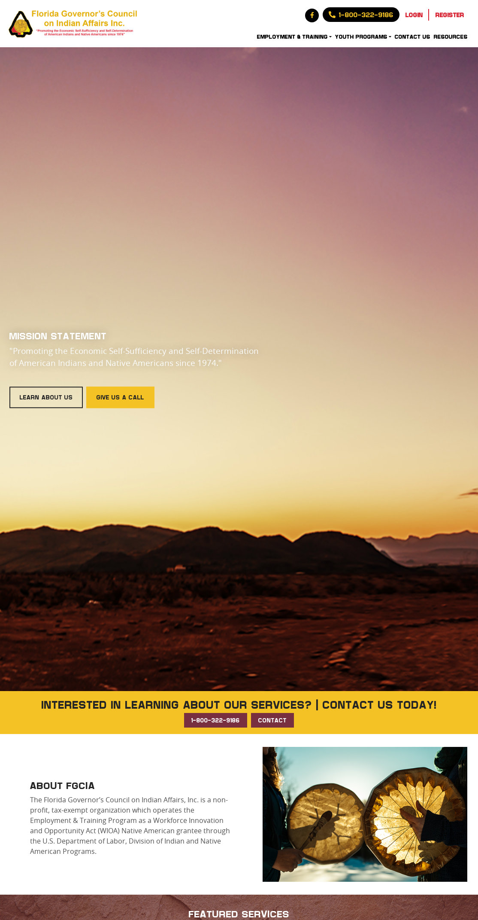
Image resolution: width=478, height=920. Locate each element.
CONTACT (272, 720)
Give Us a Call (120, 397)
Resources (451, 36)
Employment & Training (292, 36)
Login (414, 14)
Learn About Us (46, 397)
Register (450, 14)
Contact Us (412, 36)
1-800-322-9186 (215, 720)
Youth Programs (361, 36)
